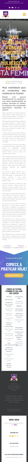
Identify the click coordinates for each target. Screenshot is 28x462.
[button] (24, 14)
